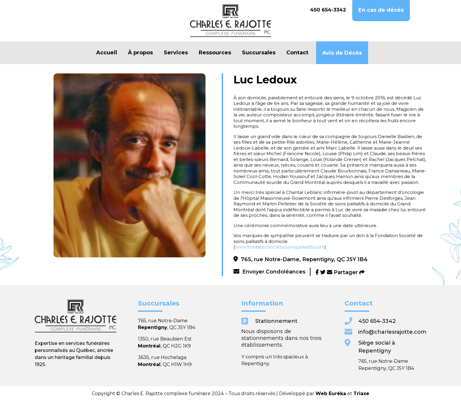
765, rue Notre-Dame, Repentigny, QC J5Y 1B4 (300, 259)
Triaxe (303, 393)
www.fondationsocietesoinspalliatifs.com (280, 247)
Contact (297, 53)
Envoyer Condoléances (269, 272)
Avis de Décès (342, 53)
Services (176, 53)
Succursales (258, 53)
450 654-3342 (328, 10)
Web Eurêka (286, 393)
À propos (140, 53)
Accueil (106, 53)
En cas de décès (381, 10)
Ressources (215, 53)
